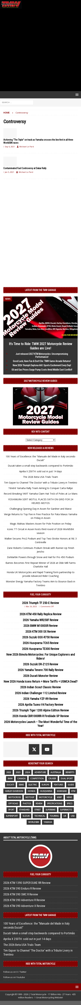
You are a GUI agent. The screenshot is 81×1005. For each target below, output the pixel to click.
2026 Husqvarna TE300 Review (40, 649)
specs (69, 803)
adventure (40, 772)
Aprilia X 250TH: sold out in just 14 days (40, 471)
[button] (76, 94)
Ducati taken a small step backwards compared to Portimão (40, 465)
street (37, 809)
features (58, 784)
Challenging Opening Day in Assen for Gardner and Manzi (40, 508)
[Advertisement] (40, 49)
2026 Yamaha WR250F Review (40, 620)
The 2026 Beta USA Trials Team (40, 476)
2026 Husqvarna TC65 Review (40, 643)
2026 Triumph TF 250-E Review (40, 603)
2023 (18, 772)
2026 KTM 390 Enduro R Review (22, 888)
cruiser (52, 778)
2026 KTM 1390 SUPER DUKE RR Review (27, 883)
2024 (27, 772)
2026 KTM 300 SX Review (40, 631)
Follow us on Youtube (14, 977)
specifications (54, 803)
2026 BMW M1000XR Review (40, 625)
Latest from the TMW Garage (40, 290)
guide (71, 784)
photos (27, 803)
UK (64, 815)
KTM (73, 791)
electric (32, 784)
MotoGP (29, 797)
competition (37, 778)
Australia (56, 772)
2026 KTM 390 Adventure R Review (24, 900)
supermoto (66, 809)
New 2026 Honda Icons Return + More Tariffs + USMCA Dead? (40, 681)
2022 (8, 772)
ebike (21, 784)
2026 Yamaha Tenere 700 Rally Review (40, 670)
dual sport (67, 778)
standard (24, 809)
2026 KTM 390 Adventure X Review (24, 906)
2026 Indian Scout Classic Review (40, 687)
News (69, 797)
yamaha (48, 822)
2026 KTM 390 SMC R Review (20, 894)
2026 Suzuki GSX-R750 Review (40, 637)
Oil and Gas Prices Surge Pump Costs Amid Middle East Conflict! (42, 369)
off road (13, 803)
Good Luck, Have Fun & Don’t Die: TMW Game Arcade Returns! (42, 361)
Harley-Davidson (14, 791)
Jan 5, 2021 (9, 172)
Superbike (50, 809)
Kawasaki (62, 791)
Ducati (10, 784)
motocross (14, 797)
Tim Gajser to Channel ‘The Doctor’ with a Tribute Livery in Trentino (40, 482)
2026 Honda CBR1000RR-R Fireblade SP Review (40, 716)
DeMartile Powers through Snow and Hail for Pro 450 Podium (40, 557)
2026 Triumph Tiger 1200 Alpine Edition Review (40, 710)
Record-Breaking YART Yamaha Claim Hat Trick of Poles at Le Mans (40, 493)
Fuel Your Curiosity (40, 594)
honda (31, 791)
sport (11, 809)
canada (21, 778)
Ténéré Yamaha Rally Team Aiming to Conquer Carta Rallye (40, 488)
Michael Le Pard (26, 146)
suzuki (26, 815)
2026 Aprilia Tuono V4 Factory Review (40, 704)
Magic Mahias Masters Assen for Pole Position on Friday (40, 523)
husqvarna (46, 791)
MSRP (59, 797)
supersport (12, 815)
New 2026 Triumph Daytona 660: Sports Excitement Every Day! (42, 365)
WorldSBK (33, 822)
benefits (70, 772)
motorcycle (45, 797)
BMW (10, 778)
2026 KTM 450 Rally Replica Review (40, 614)
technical (39, 815)
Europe (45, 784)
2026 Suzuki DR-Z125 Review (40, 664)
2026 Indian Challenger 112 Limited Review (40, 693)
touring (54, 815)
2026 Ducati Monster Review (40, 676)
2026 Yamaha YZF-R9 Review (40, 699)
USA (73, 815)
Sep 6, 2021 (10, 146)
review (39, 803)
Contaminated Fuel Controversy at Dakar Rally (24, 168)
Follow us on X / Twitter (14, 971)
